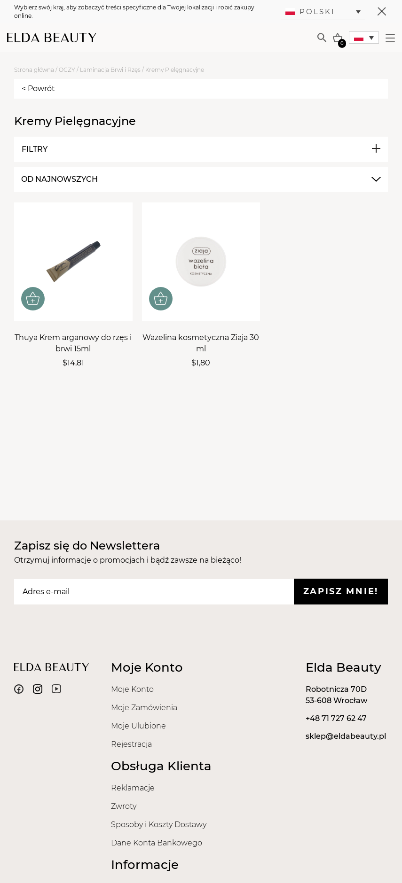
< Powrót (38, 88)
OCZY (67, 69)
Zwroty (123, 806)
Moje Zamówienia (144, 707)
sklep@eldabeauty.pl (346, 736)
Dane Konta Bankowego (156, 842)
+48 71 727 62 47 (336, 718)
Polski (310, 11)
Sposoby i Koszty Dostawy (158, 824)
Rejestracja (131, 744)
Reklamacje (133, 787)
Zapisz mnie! (340, 591)
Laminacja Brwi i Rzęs (110, 69)
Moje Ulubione (138, 725)
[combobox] (200, 179)
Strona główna (34, 69)
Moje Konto (132, 689)
